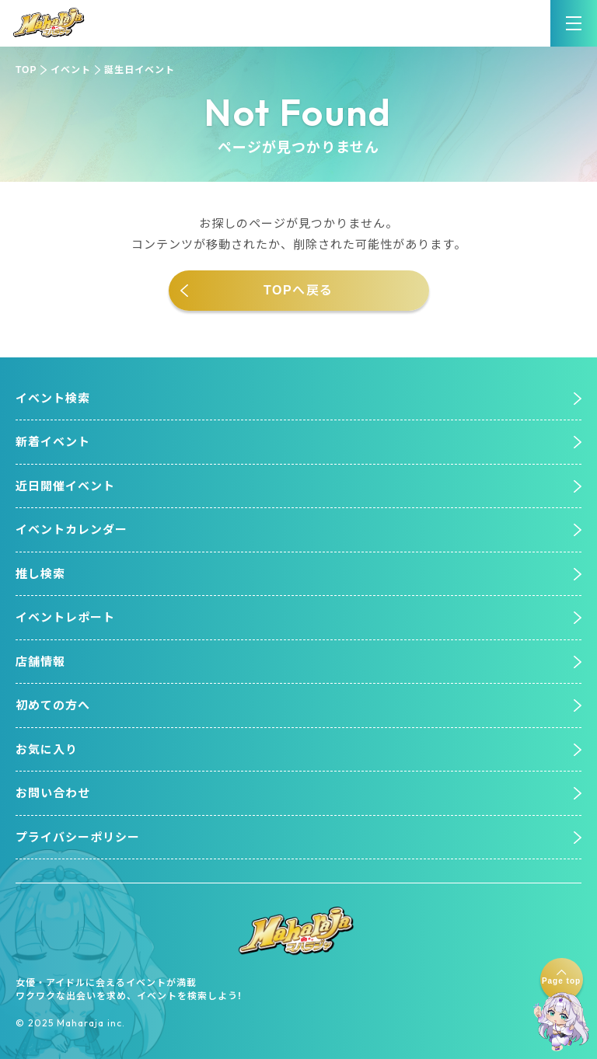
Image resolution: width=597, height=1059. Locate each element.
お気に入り (47, 749)
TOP (26, 69)
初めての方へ (53, 705)
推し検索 (40, 573)
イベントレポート (65, 617)
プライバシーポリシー (78, 837)
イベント (71, 69)
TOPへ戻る (298, 290)
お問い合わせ (53, 792)
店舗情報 (40, 661)
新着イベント (53, 441)
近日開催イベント (65, 486)
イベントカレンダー (71, 529)
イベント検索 (53, 398)
